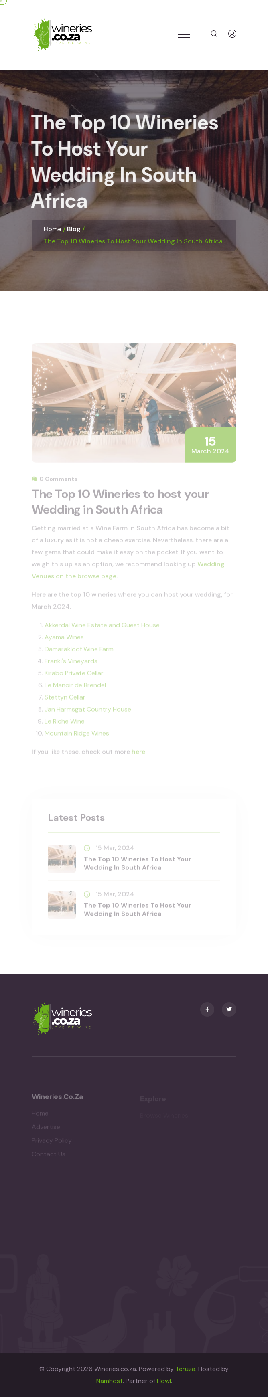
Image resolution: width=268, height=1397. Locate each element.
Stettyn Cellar (65, 699)
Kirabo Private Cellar (74, 675)
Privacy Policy (52, 1142)
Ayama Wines (64, 639)
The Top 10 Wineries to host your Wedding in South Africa (137, 865)
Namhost (109, 1381)
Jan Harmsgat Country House (88, 711)
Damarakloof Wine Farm (79, 651)
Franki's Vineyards (71, 663)
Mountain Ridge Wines (77, 735)
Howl (164, 1381)
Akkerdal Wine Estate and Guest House (102, 627)
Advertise (46, 1129)
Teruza (185, 1369)
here (138, 754)
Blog (74, 229)
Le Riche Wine (65, 723)
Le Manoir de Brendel (75, 687)
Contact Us (48, 1156)
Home (52, 229)
